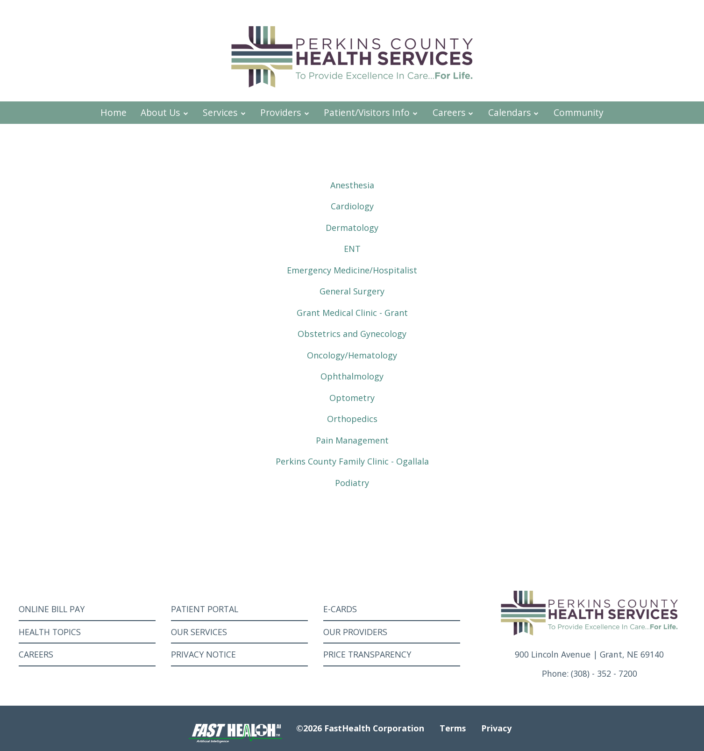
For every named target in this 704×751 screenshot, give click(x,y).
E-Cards (340, 609)
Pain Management (352, 440)
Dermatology (352, 227)
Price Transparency (367, 654)
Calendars (514, 112)
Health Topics (50, 631)
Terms (453, 728)
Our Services (199, 631)
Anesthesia (352, 185)
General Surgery (352, 291)
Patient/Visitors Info (371, 112)
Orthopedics (352, 418)
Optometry (352, 397)
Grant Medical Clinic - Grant (352, 312)
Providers (285, 112)
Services (224, 112)
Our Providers (355, 631)
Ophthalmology (352, 376)
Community (579, 112)
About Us (165, 112)
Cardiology (352, 206)
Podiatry (352, 482)
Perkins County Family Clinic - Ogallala (352, 461)
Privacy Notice (203, 654)
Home (113, 112)
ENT (352, 248)
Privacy (496, 728)
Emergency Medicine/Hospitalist (352, 270)
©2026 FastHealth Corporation (360, 728)
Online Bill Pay (52, 609)
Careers (453, 112)
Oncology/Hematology (352, 355)
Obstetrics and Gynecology (352, 333)
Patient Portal (204, 609)
